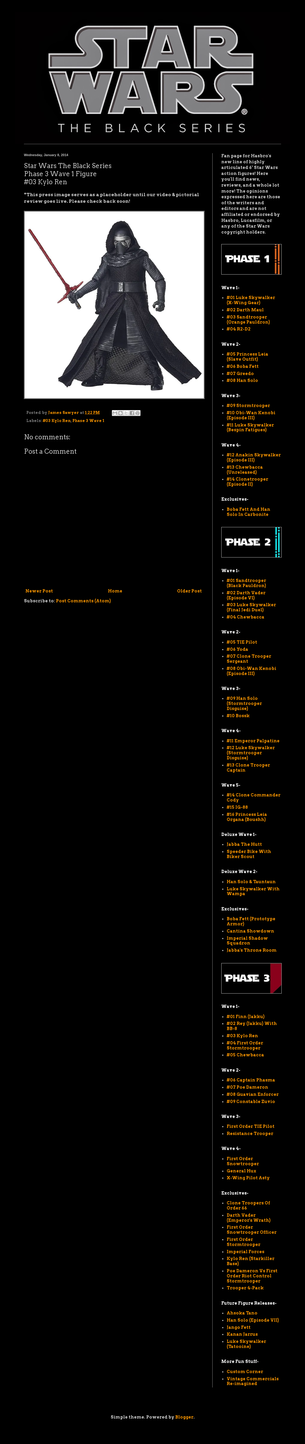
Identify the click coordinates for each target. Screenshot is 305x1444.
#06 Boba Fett (243, 366)
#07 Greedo (240, 373)
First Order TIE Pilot (250, 1126)
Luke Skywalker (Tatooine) (246, 1344)
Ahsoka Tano (242, 1313)
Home (115, 591)
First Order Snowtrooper (243, 1161)
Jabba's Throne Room (252, 950)
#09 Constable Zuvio (251, 1101)
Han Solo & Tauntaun (251, 881)
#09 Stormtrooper (248, 405)
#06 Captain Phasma (251, 1080)
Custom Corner (245, 1371)
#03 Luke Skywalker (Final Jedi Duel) (251, 607)
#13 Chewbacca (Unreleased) (245, 470)
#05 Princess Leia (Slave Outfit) (247, 357)
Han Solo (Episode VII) (253, 1320)
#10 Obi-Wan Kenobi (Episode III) (251, 415)
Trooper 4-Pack (245, 1287)
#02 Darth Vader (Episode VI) (246, 595)
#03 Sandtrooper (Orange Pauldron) (248, 320)
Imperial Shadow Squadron (247, 941)
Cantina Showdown (250, 931)
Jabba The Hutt (244, 844)
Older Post (189, 591)
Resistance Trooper (250, 1133)
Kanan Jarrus (242, 1334)
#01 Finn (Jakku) (246, 1016)
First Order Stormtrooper (243, 1242)
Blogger (184, 1417)
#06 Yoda (237, 649)
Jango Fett (239, 1327)
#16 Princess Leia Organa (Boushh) (247, 817)
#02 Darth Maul (245, 309)
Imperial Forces (245, 1251)
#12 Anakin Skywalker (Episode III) (254, 457)
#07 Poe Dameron (247, 1087)
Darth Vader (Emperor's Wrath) (249, 1218)
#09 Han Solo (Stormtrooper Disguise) (244, 703)
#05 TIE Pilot (242, 642)
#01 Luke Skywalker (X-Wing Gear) (251, 300)
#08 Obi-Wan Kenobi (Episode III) (251, 671)
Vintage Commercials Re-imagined (253, 1381)
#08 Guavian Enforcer (253, 1094)
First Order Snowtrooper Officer (252, 1230)
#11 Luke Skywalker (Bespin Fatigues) (250, 427)
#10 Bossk (238, 715)
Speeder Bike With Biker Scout (249, 854)
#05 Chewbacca (245, 1054)
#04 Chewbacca (245, 617)
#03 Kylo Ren (57, 420)
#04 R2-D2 (239, 329)
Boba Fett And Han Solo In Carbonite (248, 512)
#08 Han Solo (242, 380)
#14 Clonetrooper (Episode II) (247, 482)
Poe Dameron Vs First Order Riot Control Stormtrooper (252, 1275)
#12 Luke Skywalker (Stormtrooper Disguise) (251, 752)
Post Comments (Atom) (83, 600)
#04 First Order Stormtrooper (245, 1045)
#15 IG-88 (237, 807)
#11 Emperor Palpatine (253, 740)
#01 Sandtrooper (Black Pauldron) (246, 583)
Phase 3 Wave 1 (88, 420)
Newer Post (39, 591)
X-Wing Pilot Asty (248, 1177)
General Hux (241, 1171)
